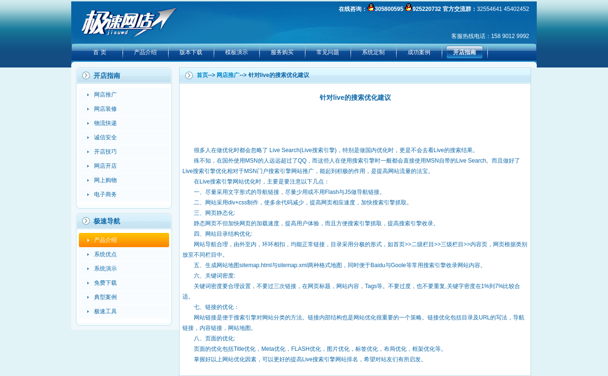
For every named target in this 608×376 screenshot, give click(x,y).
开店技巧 (105, 151)
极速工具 (105, 311)
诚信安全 (105, 137)
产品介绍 (145, 52)
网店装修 (105, 109)
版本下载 (191, 52)
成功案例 (419, 52)
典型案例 (105, 297)
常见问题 (327, 52)
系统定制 (373, 52)
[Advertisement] (355, 123)
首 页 (99, 52)
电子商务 (105, 194)
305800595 (389, 9)
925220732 (426, 9)
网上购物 (105, 180)
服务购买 (282, 52)
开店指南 (464, 52)
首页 (202, 75)
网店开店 (105, 166)
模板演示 (236, 52)
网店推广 (105, 94)
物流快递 (105, 123)
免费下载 (105, 283)
